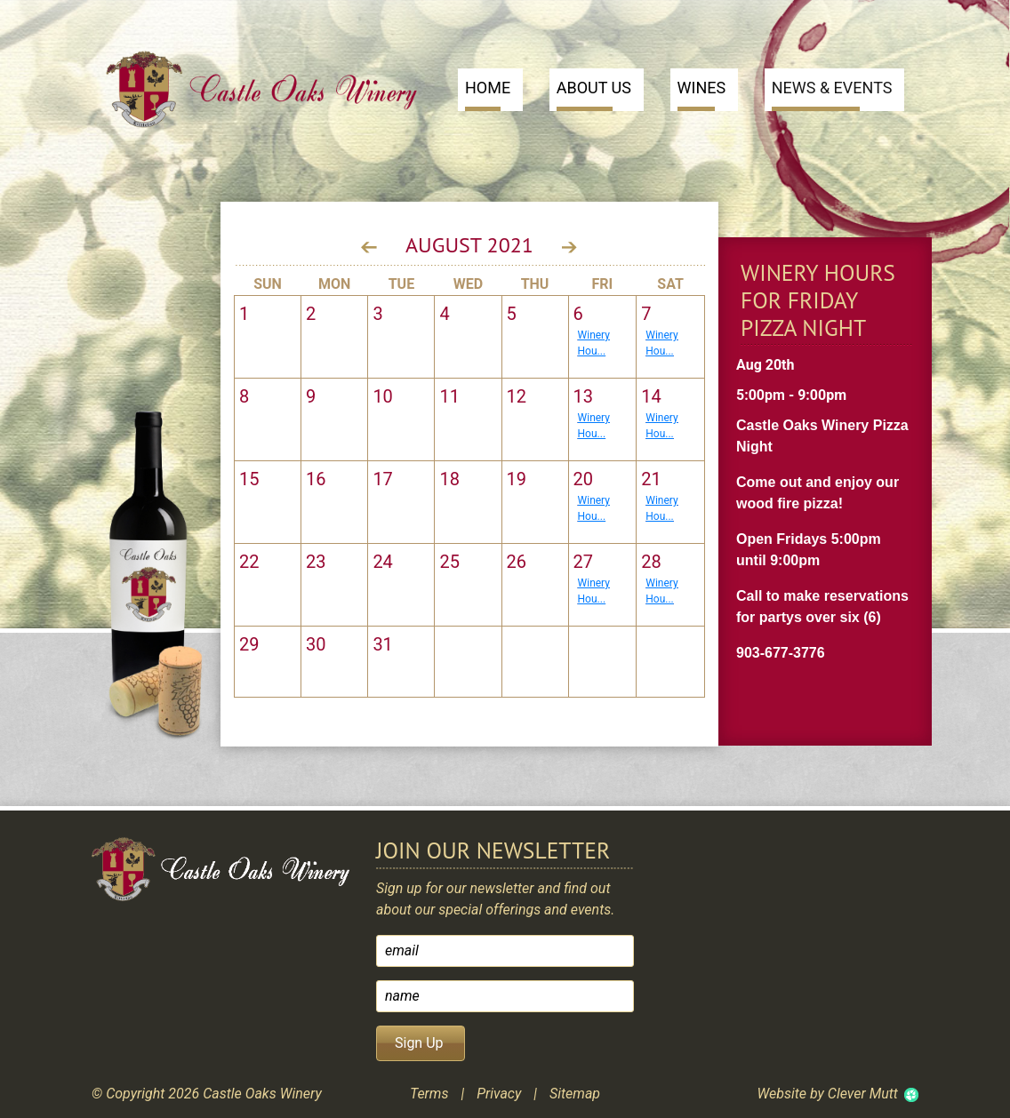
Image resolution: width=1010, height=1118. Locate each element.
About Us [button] (594, 94)
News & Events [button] (832, 94)
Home (487, 94)
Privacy (499, 1093)
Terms (429, 1093)
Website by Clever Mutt (827, 1093)
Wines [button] (701, 94)
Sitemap (574, 1093)
